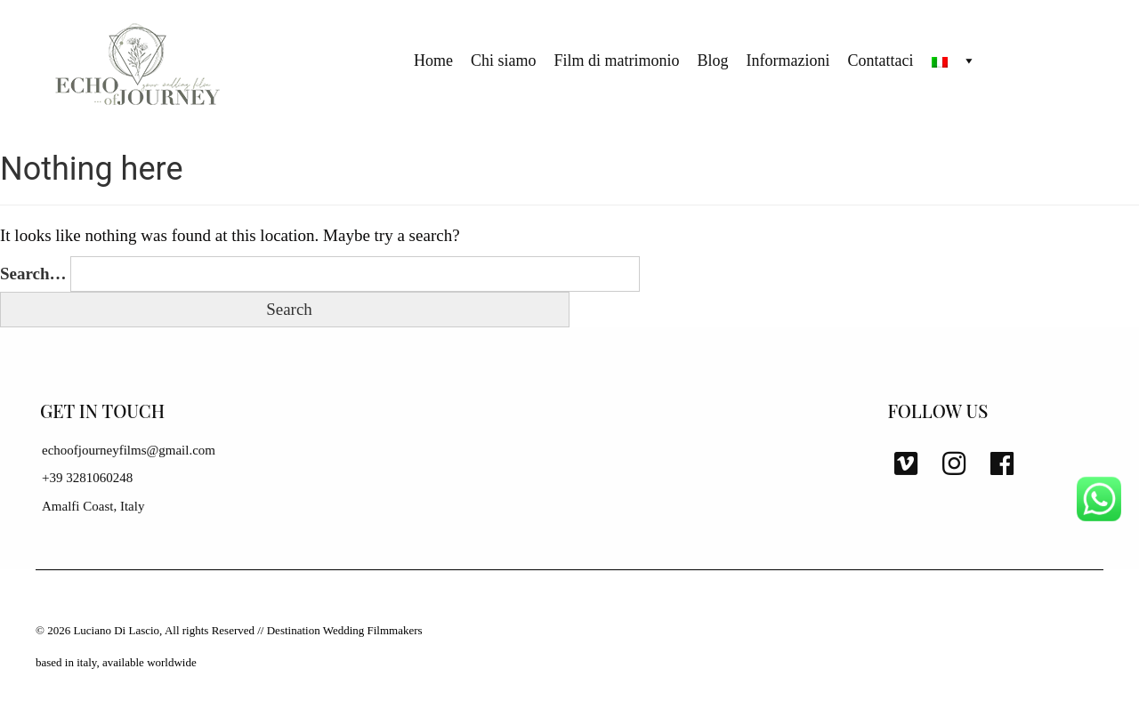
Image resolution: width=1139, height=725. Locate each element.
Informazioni (788, 60)
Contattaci (881, 60)
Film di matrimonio (617, 60)
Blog (713, 60)
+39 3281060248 (87, 478)
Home (433, 60)
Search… (33, 273)
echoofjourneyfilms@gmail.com (128, 450)
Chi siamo (504, 60)
